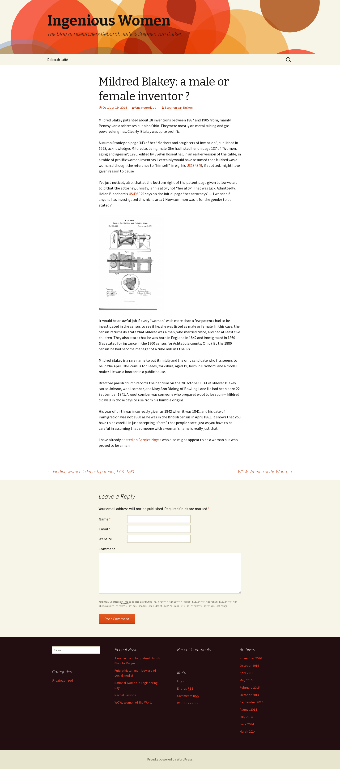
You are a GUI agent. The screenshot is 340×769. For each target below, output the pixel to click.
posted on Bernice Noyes (141, 439)
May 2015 (246, 680)
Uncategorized (145, 107)
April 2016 (246, 673)
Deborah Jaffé (57, 59)
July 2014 (246, 717)
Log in (181, 681)
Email (104, 529)
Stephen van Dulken (179, 107)
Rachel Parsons (125, 695)
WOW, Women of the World (265, 471)
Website (105, 539)
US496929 (136, 193)
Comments (188, 696)
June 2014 (247, 724)
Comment (107, 548)
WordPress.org (188, 703)
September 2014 (251, 702)
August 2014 (248, 709)
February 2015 (250, 687)
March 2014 (247, 731)
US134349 (194, 165)
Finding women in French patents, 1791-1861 (91, 471)
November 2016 (251, 658)
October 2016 (249, 665)
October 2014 (249, 695)
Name (105, 519)
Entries (185, 688)
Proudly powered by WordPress (170, 759)
